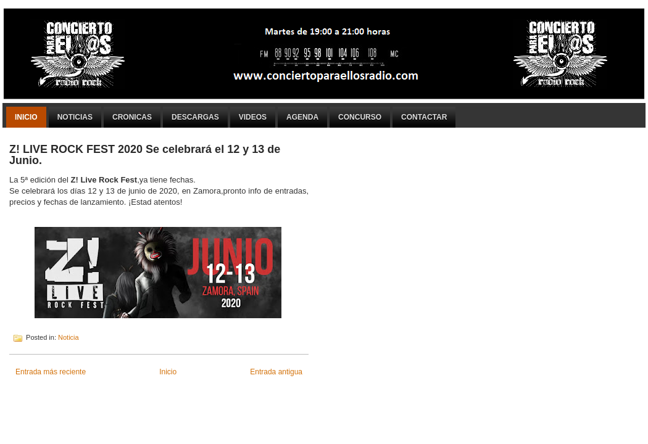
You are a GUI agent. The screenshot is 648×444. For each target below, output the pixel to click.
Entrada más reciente (50, 372)
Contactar (424, 117)
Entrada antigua (276, 372)
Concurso (359, 117)
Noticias (75, 117)
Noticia (68, 337)
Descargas (195, 117)
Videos (253, 117)
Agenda (302, 117)
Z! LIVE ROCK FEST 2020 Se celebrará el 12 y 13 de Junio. (144, 155)
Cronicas (132, 117)
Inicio (26, 117)
